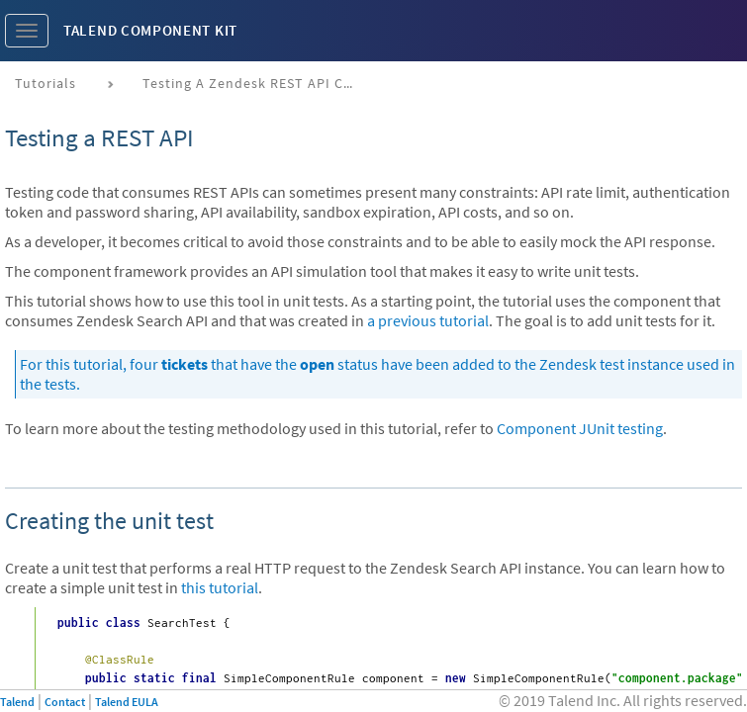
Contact (65, 701)
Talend (17, 701)
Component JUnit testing (580, 428)
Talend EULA (126, 701)
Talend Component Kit (150, 30)
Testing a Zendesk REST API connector (258, 83)
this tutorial (219, 587)
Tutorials (45, 83)
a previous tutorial (428, 320)
